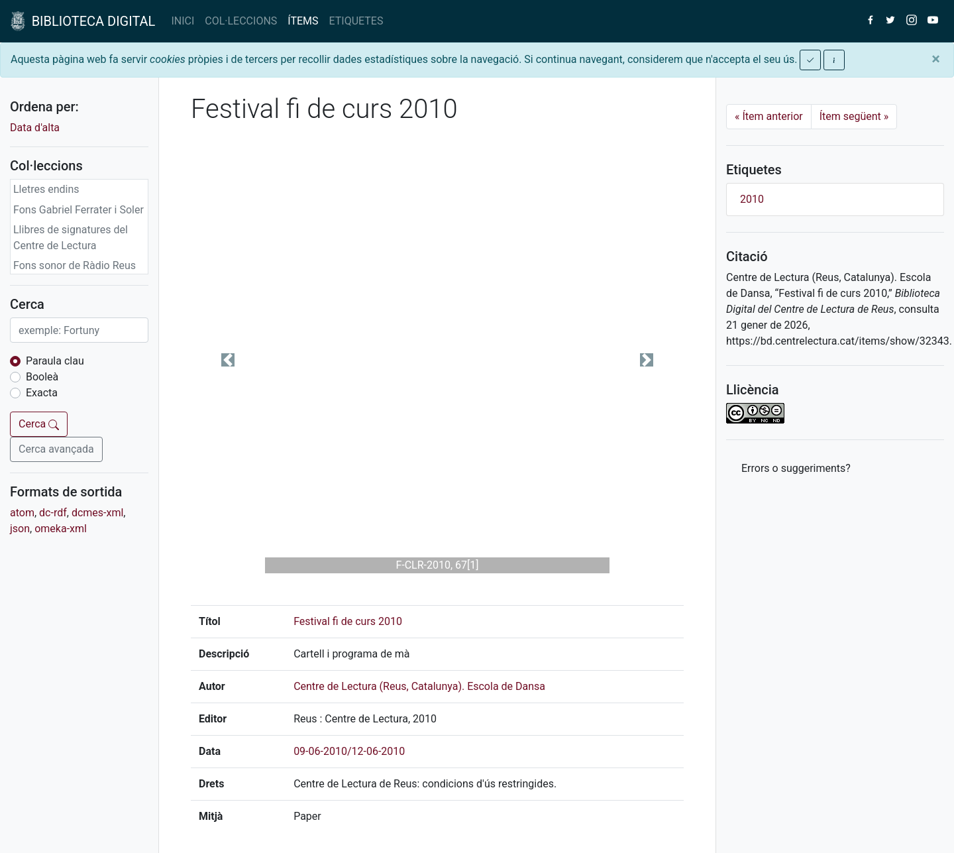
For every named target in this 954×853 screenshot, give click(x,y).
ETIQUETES (356, 21)
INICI (182, 21)
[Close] (935, 59)
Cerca (39, 424)
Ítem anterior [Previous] (769, 116)
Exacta (42, 392)
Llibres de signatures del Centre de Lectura (70, 237)
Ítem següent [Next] (854, 116)
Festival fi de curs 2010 (347, 621)
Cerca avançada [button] (56, 449)
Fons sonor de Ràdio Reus (74, 265)
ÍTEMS (303, 21)
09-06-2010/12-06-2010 (349, 751)
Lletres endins (46, 189)
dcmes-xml (97, 512)
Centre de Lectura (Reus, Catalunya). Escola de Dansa (419, 686)
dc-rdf (53, 512)
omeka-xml (60, 528)
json (20, 528)
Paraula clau (55, 361)
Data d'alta (35, 127)
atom (22, 512)
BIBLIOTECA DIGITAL (83, 21)
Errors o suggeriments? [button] (796, 468)
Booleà (42, 376)
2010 (752, 199)
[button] (228, 359)
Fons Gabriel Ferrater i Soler (78, 209)
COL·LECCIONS (241, 21)
